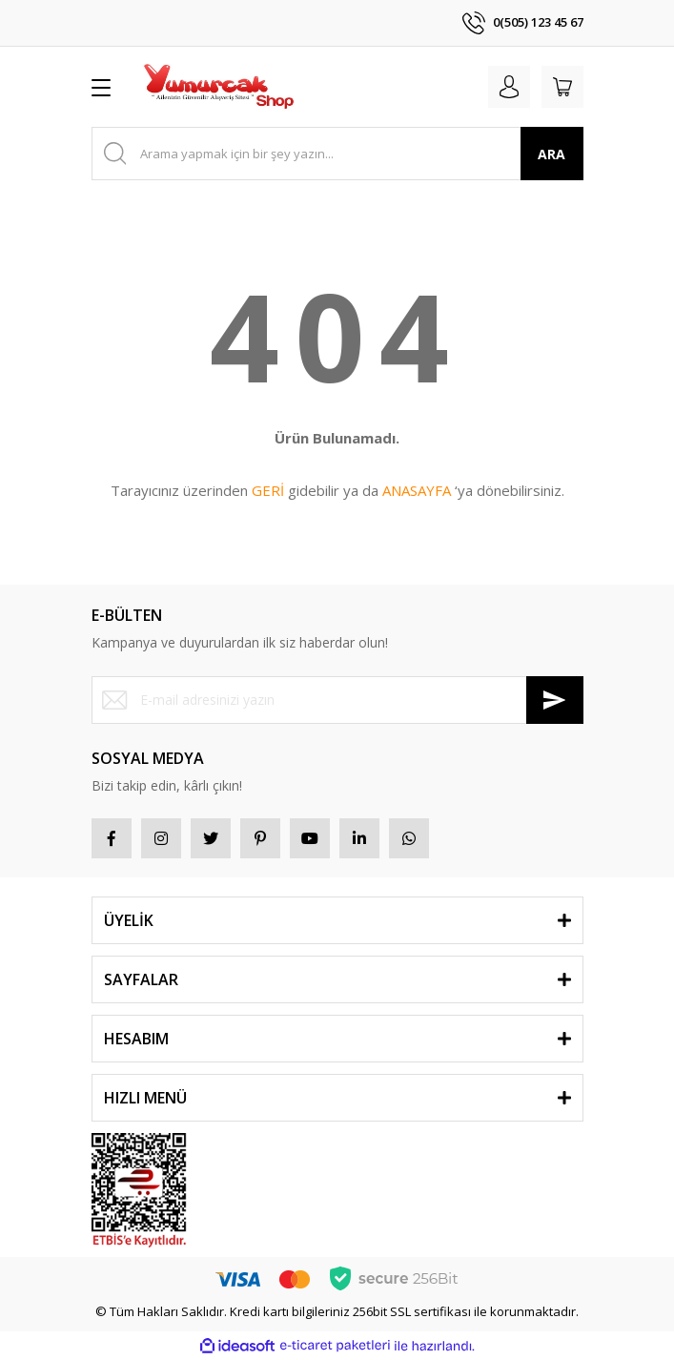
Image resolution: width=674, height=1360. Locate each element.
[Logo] (218, 86)
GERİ (268, 490)
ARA (551, 154)
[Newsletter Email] (337, 700)
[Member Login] (509, 87)
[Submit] (554, 700)
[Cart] (562, 87)
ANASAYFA (416, 490)
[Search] (337, 153)
